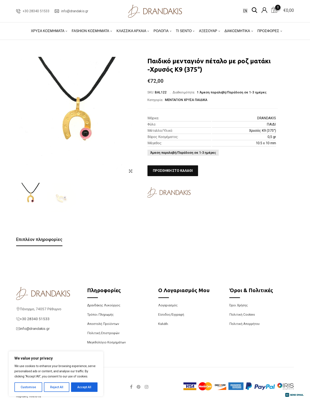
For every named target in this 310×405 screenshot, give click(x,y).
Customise (28, 387)
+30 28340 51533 (36, 11)
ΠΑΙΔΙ (271, 124)
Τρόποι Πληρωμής (100, 315)
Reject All (56, 387)
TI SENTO (184, 31)
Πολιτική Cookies (242, 315)
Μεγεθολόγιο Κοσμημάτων (106, 342)
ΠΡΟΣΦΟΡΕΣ (268, 31)
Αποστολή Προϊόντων (103, 324)
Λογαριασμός (168, 305)
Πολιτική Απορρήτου (244, 324)
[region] (56, 373)
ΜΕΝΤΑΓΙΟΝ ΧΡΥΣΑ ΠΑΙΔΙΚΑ (186, 100)
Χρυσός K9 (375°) (262, 131)
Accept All (84, 387)
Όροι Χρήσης (238, 305)
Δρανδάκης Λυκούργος (103, 305)
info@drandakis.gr (74, 11)
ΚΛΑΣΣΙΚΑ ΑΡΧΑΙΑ (131, 31)
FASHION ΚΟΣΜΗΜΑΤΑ (90, 31)
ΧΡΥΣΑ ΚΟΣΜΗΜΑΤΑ (47, 31)
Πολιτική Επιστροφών (103, 333)
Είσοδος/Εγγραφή (171, 315)
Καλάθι (163, 324)
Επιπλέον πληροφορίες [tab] (39, 239)
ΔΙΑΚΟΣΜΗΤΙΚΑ (237, 31)
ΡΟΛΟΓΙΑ (161, 31)
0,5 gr (272, 137)
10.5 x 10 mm (266, 143)
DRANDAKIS (266, 118)
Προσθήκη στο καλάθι (173, 171)
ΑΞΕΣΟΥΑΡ (208, 31)
